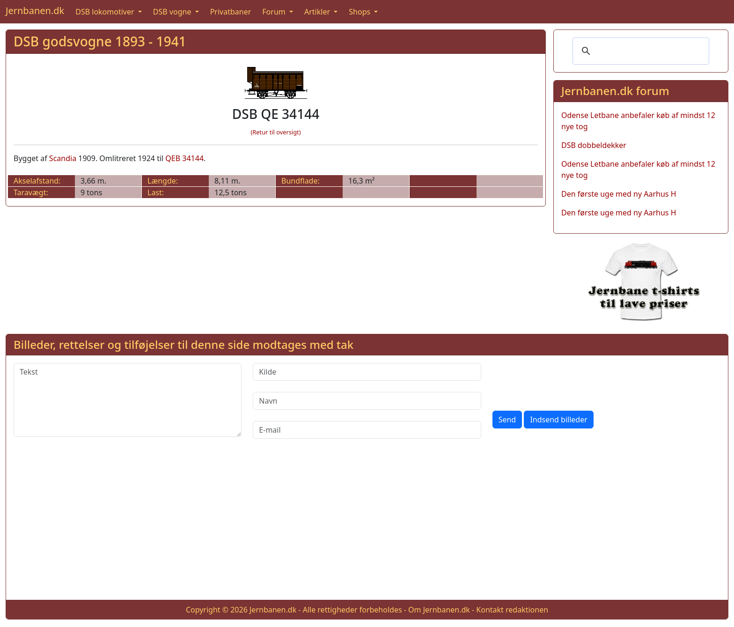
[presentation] (563, 381)
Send (507, 419)
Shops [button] (360, 12)
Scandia (62, 158)
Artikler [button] (318, 12)
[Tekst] (128, 400)
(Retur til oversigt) (276, 132)
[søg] (639, 51)
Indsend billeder (558, 419)
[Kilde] (367, 372)
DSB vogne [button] (173, 12)
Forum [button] (274, 12)
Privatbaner (230, 12)
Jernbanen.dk (35, 10)
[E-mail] (367, 430)
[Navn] (367, 401)
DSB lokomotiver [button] (105, 12)
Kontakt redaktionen (512, 610)
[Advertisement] (367, 526)
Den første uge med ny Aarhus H (618, 194)
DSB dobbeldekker (593, 145)
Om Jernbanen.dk (439, 610)
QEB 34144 (184, 158)
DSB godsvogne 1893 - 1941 (100, 41)
